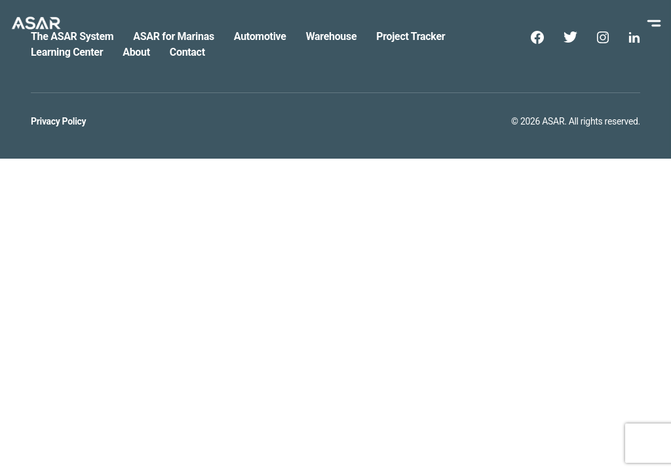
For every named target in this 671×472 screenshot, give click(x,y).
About (136, 52)
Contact (187, 52)
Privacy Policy (58, 121)
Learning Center (67, 52)
